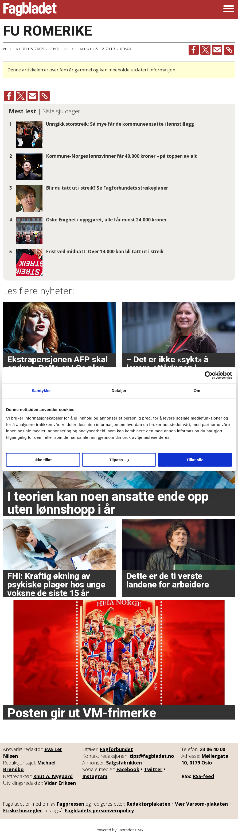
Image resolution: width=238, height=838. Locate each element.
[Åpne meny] (229, 9)
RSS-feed (203, 776)
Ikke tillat (43, 460)
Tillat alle (195, 460)
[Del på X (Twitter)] (205, 50)
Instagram (94, 776)
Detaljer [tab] (119, 390)
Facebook (127, 769)
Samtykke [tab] (41, 390)
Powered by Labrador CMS (119, 829)
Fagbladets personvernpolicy (99, 810)
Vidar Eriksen (60, 783)
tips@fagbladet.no (152, 756)
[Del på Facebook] (194, 50)
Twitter (153, 769)
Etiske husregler (22, 810)
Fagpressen (70, 804)
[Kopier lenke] (229, 50)
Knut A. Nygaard (53, 776)
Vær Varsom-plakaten (201, 804)
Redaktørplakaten (148, 804)
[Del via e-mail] (217, 50)
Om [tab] (197, 390)
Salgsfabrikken (124, 762)
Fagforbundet (116, 749)
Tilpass (119, 460)
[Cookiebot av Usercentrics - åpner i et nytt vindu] (208, 375)
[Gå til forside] (30, 9)
